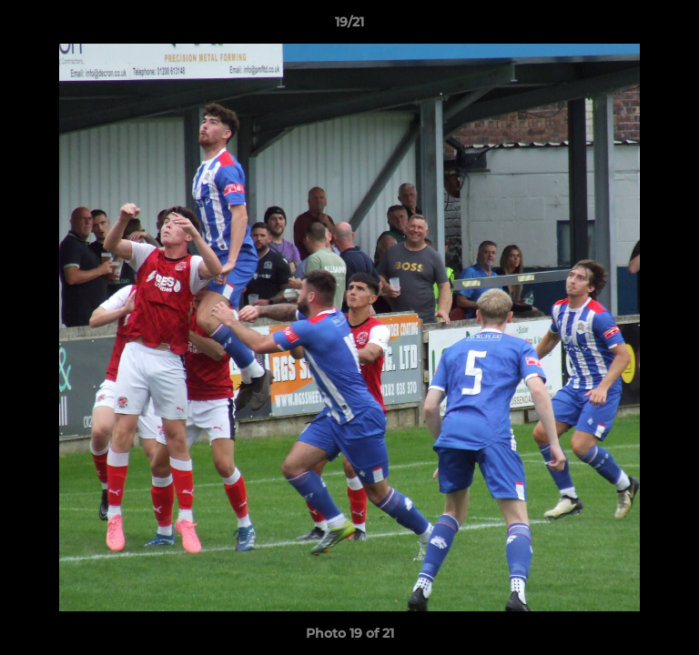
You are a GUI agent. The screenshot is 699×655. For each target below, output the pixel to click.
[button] (677, 26)
